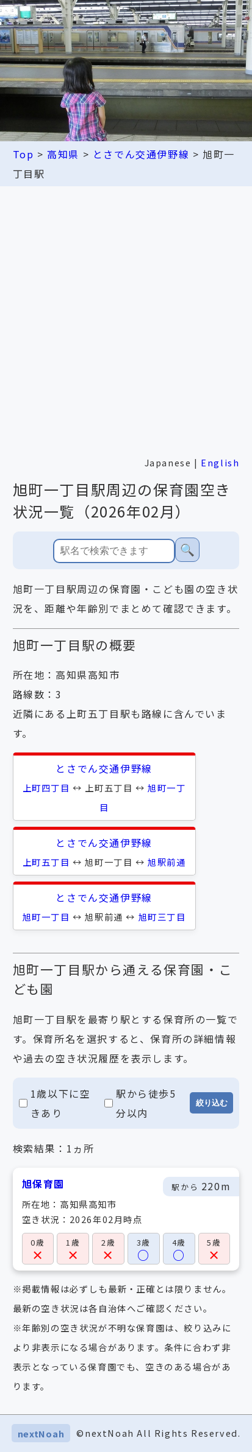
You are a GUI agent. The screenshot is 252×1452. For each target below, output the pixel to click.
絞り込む (212, 1102)
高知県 (63, 154)
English (220, 462)
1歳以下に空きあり (55, 1103)
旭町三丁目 (162, 916)
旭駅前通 (166, 861)
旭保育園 (43, 1183)
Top (23, 154)
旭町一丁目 (46, 916)
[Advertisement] (126, 318)
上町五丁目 (46, 861)
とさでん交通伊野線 (141, 154)
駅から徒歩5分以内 (140, 1103)
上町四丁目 (46, 787)
